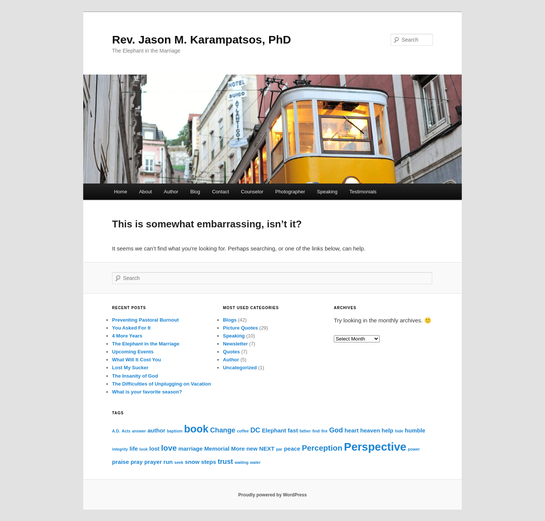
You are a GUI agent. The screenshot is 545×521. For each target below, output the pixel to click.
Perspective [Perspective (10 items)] (375, 446)
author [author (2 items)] (156, 430)
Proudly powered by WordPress (272, 495)
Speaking (327, 191)
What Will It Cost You (136, 359)
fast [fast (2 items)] (293, 430)
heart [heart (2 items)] (351, 430)
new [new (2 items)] (252, 448)
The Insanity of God (135, 376)
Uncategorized (240, 367)
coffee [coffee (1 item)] (243, 431)
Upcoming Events (133, 352)
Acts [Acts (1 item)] (125, 431)
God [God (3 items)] (336, 430)
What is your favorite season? (147, 392)
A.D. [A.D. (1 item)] (116, 431)
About (145, 191)
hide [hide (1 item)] (399, 431)
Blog (195, 191)
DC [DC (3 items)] (255, 430)
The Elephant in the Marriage (145, 344)
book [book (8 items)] (196, 429)
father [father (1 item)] (305, 431)
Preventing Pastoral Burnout (145, 320)
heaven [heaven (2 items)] (370, 430)
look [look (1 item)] (143, 449)
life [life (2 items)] (133, 448)
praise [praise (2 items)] (120, 462)
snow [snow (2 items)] (192, 462)
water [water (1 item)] (255, 462)
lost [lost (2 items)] (154, 448)
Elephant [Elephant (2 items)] (274, 430)
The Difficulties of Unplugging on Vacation (161, 384)
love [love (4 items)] (169, 447)
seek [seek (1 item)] (178, 462)
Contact (220, 191)
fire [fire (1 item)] (324, 431)
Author (171, 191)
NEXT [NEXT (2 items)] (267, 448)
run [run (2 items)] (168, 462)
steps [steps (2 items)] (208, 462)
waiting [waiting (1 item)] (242, 462)
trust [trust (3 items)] (225, 461)
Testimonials (363, 191)
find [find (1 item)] (316, 431)
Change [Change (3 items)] (222, 430)
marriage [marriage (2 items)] (190, 448)
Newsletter (235, 344)
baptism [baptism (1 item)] (174, 431)
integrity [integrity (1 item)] (120, 449)
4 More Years (127, 336)
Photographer (290, 191)
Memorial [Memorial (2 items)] (217, 448)
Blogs (230, 320)
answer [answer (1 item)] (139, 431)
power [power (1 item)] (414, 449)
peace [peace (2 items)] (292, 448)
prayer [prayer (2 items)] (153, 462)
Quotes (231, 352)
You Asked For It (131, 328)
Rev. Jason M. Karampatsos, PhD (201, 39)
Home (120, 191)
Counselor (252, 191)
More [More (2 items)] (238, 448)
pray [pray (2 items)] (137, 462)
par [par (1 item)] (279, 449)
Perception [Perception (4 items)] (322, 447)
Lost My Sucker (130, 367)
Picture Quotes (240, 328)
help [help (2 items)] (387, 430)
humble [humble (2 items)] (415, 430)
